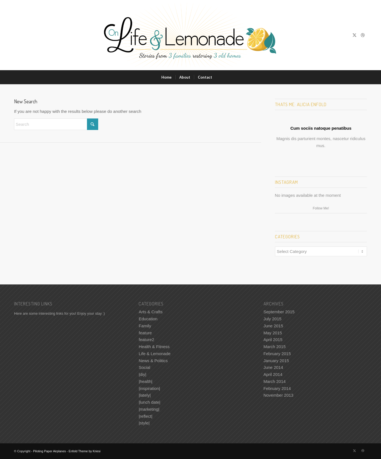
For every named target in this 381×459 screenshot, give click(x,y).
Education (148, 318)
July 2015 (272, 318)
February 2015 (277, 353)
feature (145, 332)
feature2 (146, 339)
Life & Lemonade (154, 353)
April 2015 (273, 339)
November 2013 (278, 395)
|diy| (142, 374)
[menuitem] (166, 77)
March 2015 (274, 346)
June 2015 (273, 325)
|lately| (145, 395)
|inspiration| (149, 388)
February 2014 (277, 388)
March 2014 (274, 381)
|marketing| (149, 409)
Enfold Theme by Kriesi (85, 451)
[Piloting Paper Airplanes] (190, 35)
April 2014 (273, 374)
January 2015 (276, 360)
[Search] (219, 77)
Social (144, 367)
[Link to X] (354, 35)
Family (145, 325)
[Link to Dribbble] (363, 35)
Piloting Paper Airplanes (49, 451)
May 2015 (272, 332)
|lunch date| (149, 402)
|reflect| (145, 416)
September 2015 (279, 311)
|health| (145, 381)
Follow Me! (321, 208)
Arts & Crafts (150, 311)
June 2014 (273, 367)
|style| (144, 423)
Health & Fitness (154, 346)
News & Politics (153, 360)
